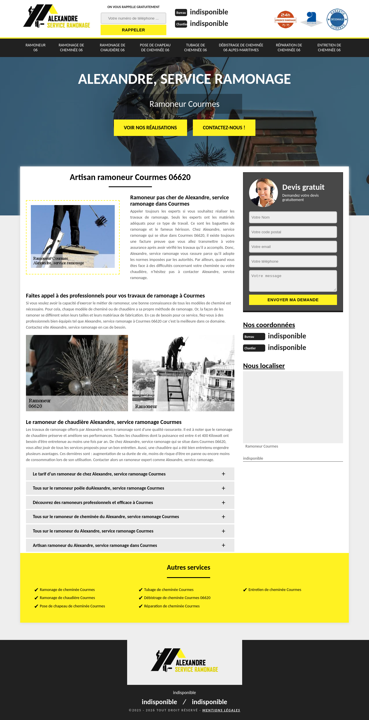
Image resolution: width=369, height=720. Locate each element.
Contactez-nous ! (224, 127)
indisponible (209, 11)
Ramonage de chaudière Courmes (67, 597)
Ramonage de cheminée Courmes (67, 589)
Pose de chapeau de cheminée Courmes (72, 606)
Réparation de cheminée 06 (289, 47)
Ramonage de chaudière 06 (112, 47)
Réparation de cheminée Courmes (172, 606)
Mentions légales (221, 710)
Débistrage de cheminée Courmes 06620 (177, 597)
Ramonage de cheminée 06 (71, 47)
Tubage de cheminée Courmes (168, 589)
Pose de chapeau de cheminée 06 (155, 47)
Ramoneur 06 (36, 47)
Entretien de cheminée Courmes (274, 589)
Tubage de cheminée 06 (195, 47)
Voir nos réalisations (150, 127)
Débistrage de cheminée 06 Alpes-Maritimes (241, 47)
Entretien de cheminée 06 (329, 47)
